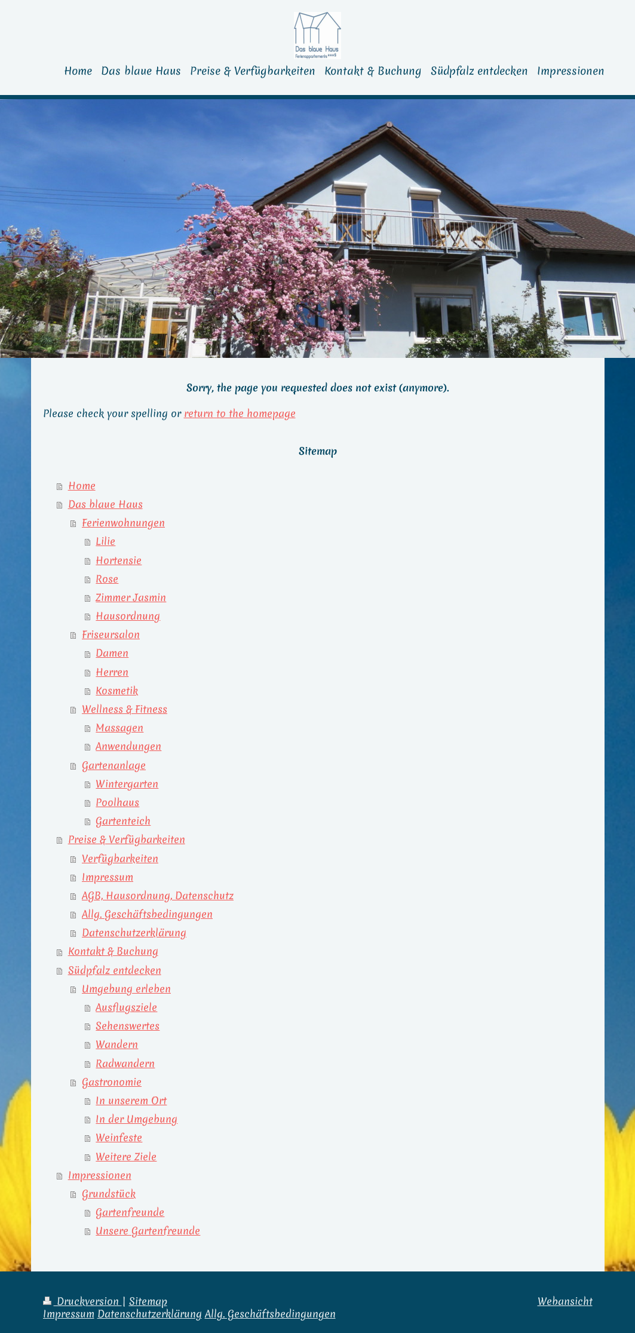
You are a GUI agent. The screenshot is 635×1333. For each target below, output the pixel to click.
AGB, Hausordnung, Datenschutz (158, 895)
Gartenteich (123, 821)
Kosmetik (117, 690)
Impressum (107, 877)
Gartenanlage (114, 765)
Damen (112, 653)
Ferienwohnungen (123, 522)
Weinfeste (119, 1137)
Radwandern (125, 1063)
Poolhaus (117, 802)
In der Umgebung (136, 1119)
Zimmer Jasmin (131, 597)
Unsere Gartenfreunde (148, 1230)
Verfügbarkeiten (120, 858)
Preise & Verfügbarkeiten (126, 839)
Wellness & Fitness (124, 709)
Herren (112, 672)
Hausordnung (128, 616)
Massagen (119, 727)
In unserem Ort (131, 1100)
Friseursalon (111, 634)
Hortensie (119, 560)
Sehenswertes (127, 1025)
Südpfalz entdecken (114, 970)
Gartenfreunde (130, 1212)
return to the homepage (240, 413)
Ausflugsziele (126, 1007)
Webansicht (565, 1301)
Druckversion (82, 1301)
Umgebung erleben (126, 988)
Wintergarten (127, 783)
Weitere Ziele (126, 1156)
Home (82, 485)
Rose (107, 579)
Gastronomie (112, 1082)
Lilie (105, 541)
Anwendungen (128, 746)
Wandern (117, 1044)
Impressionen (99, 1175)
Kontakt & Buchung (113, 951)
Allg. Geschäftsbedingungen (147, 914)
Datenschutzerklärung (134, 932)
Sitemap (148, 1301)
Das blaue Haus (105, 504)
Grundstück (109, 1193)
